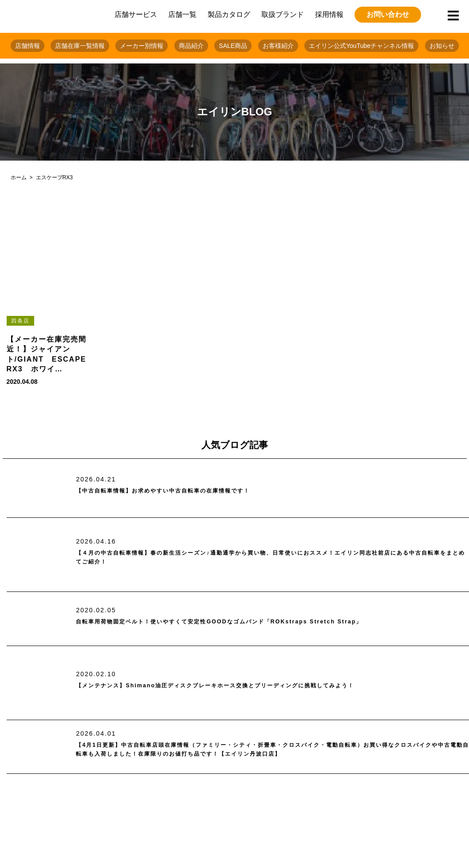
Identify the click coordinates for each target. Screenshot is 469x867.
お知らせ (442, 45)
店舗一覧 (182, 14)
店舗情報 (27, 45)
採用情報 (329, 14)
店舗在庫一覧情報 (80, 45)
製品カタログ (229, 14)
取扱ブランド (282, 14)
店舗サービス (135, 14)
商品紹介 (191, 45)
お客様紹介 (278, 45)
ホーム (19, 177)
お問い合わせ (388, 14)
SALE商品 (233, 45)
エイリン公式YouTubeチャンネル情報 (361, 45)
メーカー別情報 (141, 45)
